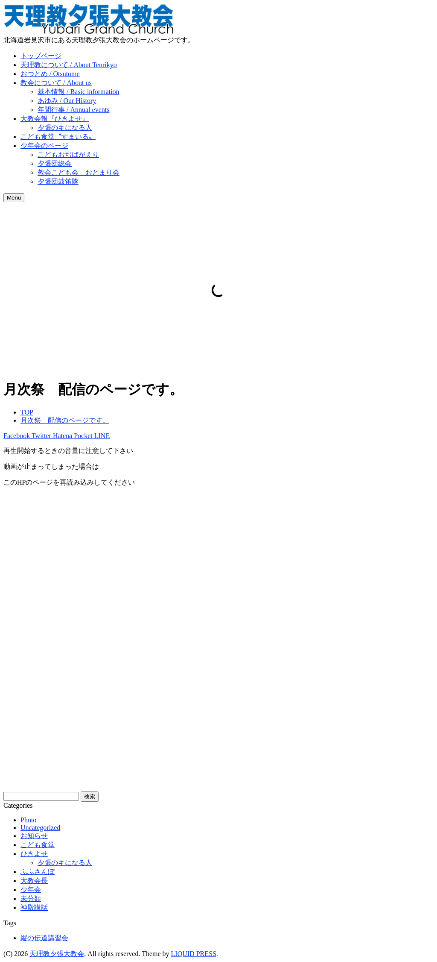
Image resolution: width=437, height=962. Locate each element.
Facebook (16, 435)
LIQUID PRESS (193, 953)
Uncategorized (40, 827)
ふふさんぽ (37, 871)
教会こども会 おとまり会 (78, 172)
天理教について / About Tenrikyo (68, 64)
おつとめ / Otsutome (50, 73)
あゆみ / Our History (67, 100)
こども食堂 (37, 844)
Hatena (61, 435)
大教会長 (34, 880)
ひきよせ (34, 853)
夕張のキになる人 (65, 127)
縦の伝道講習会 (44, 937)
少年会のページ (44, 145)
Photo (28, 820)
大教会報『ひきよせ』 (54, 118)
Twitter (40, 435)
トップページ (40, 55)
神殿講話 (34, 907)
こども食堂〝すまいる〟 (58, 136)
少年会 (30, 889)
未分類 (30, 898)
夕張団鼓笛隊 (58, 181)
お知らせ (34, 835)
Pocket (82, 435)
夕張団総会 (55, 163)
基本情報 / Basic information (78, 91)
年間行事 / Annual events (73, 109)
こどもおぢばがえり (68, 154)
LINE (101, 435)
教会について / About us (56, 82)
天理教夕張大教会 (56, 953)
